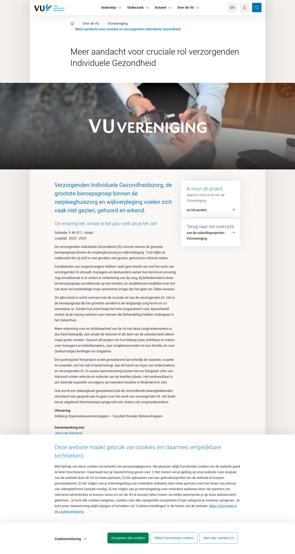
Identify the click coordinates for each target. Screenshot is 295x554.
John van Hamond (68, 433)
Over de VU (91, 23)
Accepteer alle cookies (123, 540)
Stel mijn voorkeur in (218, 540)
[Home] (72, 23)
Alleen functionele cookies (171, 540)
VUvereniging (118, 23)
